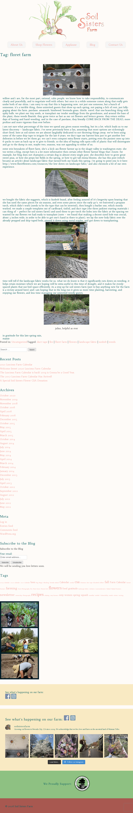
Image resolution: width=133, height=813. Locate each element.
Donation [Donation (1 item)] (83, 582)
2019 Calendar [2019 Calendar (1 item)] (5, 582)
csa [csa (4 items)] (77, 582)
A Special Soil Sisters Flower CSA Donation (23, 380)
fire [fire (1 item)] (31, 589)
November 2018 (9, 403)
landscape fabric (88, 341)
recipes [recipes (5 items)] (37, 594)
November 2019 (8, 399)
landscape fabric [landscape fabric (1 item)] (83, 589)
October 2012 (7, 486)
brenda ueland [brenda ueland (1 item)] (54, 582)
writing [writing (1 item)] (121, 595)
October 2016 (7, 407)
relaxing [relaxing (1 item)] (46, 595)
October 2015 (7, 423)
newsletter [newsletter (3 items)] (7, 595)
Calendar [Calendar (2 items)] (64, 582)
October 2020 (7, 395)
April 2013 (6, 483)
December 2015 (8, 419)
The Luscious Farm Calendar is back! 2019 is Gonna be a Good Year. (37, 372)
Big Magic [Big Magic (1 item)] (39, 582)
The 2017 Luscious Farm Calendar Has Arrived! (26, 376)
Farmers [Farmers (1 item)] (2, 589)
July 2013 (5, 479)
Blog (92, 44)
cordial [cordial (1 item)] (72, 582)
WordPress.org (8, 533)
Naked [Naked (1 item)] (109, 589)
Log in (3, 521)
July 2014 (5, 447)
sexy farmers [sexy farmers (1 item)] (54, 595)
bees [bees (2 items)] (33, 582)
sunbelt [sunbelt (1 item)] (97, 595)
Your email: (6, 553)
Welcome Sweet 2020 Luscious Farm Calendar (25, 368)
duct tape (42, 341)
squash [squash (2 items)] (84, 595)
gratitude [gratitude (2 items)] (73, 588)
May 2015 (5, 427)
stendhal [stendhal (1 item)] (91, 595)
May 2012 (5, 506)
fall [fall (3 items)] (107, 582)
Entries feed (6, 525)
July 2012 (5, 498)
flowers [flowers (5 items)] (55, 588)
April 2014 (6, 459)
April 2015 (6, 431)
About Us (16, 44)
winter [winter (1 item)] (116, 595)
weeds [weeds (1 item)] (111, 595)
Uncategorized (19, 341)
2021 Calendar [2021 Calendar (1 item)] (25, 582)
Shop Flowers (44, 44)
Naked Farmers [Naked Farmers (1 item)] (116, 589)
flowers (73, 341)
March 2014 (6, 463)
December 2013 (8, 475)
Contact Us (115, 44)
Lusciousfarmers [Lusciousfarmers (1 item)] (100, 589)
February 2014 (8, 467)
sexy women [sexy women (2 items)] (65, 595)
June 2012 (5, 502)
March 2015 (6, 435)
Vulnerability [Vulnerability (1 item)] (104, 595)
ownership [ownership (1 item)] (18, 595)
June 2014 (5, 451)
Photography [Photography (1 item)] (27, 595)
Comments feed (9, 529)
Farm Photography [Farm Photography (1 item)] (23, 589)
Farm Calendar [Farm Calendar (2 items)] (118, 582)
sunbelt (103, 341)
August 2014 (7, 443)
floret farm (61, 341)
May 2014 (5, 455)
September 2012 (9, 491)
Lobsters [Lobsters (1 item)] (92, 589)
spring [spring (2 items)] (76, 595)
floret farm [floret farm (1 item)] (36, 589)
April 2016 (6, 411)
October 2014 (7, 439)
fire (51, 341)
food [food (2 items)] (64, 588)
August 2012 (7, 494)
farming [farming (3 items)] (11, 588)
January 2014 (7, 471)
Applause (71, 44)
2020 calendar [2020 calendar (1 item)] (15, 582)
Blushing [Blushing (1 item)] (46, 582)
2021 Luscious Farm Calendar (16, 364)
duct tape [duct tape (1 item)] (89, 582)
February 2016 (8, 415)
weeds (112, 341)
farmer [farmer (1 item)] (129, 582)
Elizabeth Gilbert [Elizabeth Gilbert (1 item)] (98, 582)
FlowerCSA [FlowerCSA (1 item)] (44, 589)
